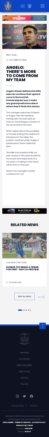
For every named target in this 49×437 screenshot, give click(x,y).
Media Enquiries (24, 365)
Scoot (28, 431)
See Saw (28, 428)
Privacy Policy (18, 405)
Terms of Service (22, 422)
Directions (24, 371)
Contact (33, 405)
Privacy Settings (24, 425)
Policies (24, 384)
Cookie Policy (38, 422)
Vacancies (24, 359)
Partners (24, 352)
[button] (41, 297)
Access (24, 377)
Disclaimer (8, 422)
